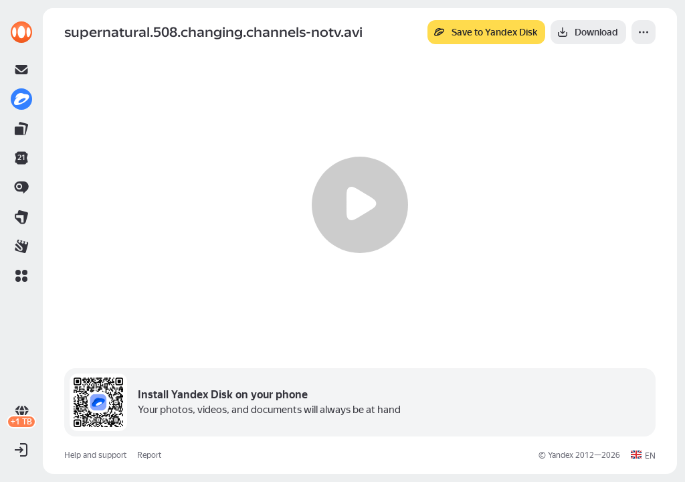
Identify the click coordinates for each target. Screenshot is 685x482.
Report (149, 455)
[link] (21, 32)
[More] (643, 32)
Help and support (95, 455)
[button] (21, 276)
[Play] (360, 205)
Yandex (560, 455)
